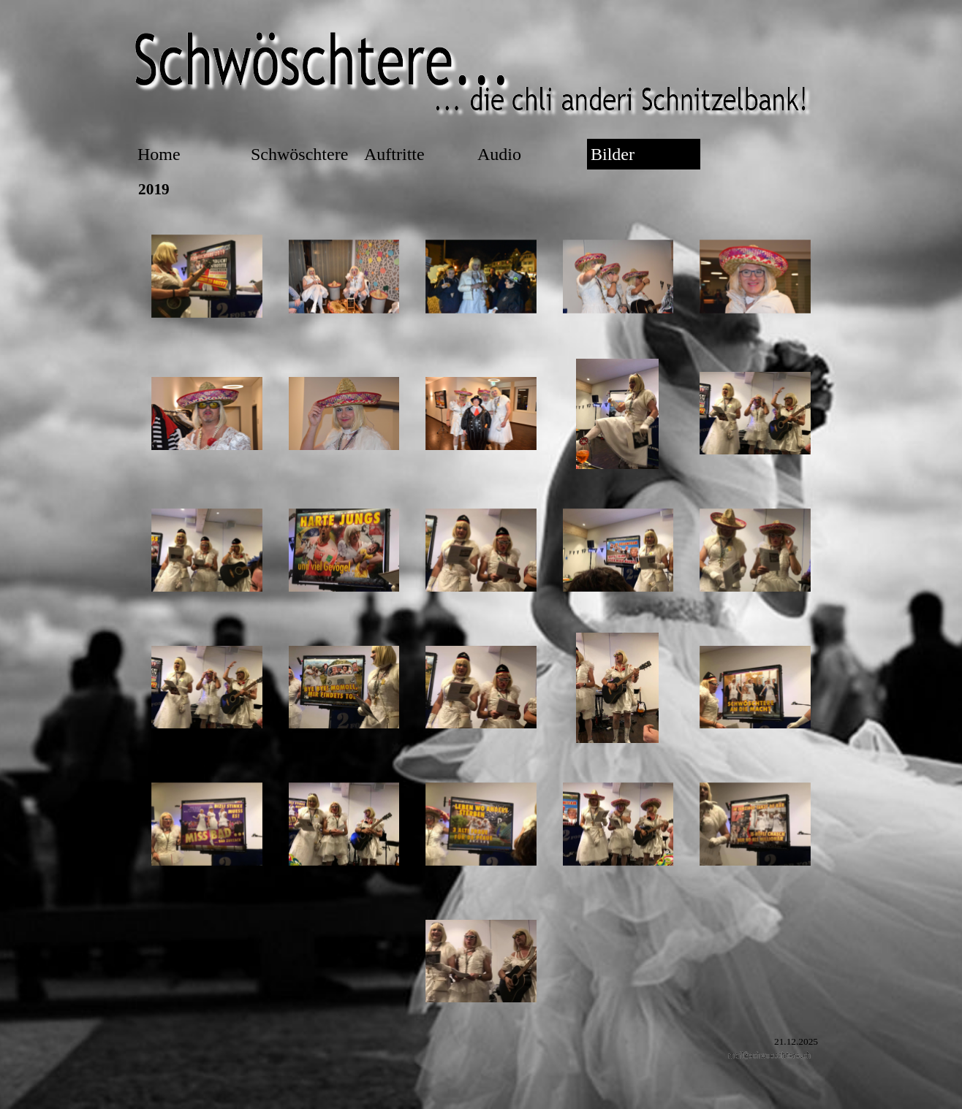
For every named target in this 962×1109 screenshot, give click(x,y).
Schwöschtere (299, 154)
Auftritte (394, 154)
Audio (499, 154)
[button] (207, 277)
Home (159, 154)
